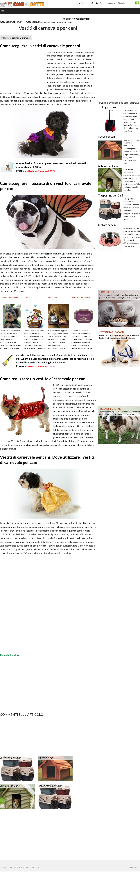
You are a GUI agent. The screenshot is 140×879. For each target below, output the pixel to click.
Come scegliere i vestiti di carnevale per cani (40, 45)
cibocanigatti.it (80, 18)
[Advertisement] (31, 19)
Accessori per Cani (11, 757)
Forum (82, 3)
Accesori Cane (34, 21)
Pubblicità (132, 868)
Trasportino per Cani (50, 785)
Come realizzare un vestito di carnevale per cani (43, 378)
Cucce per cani (46, 757)
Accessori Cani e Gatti (12, 21)
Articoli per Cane (10, 785)
